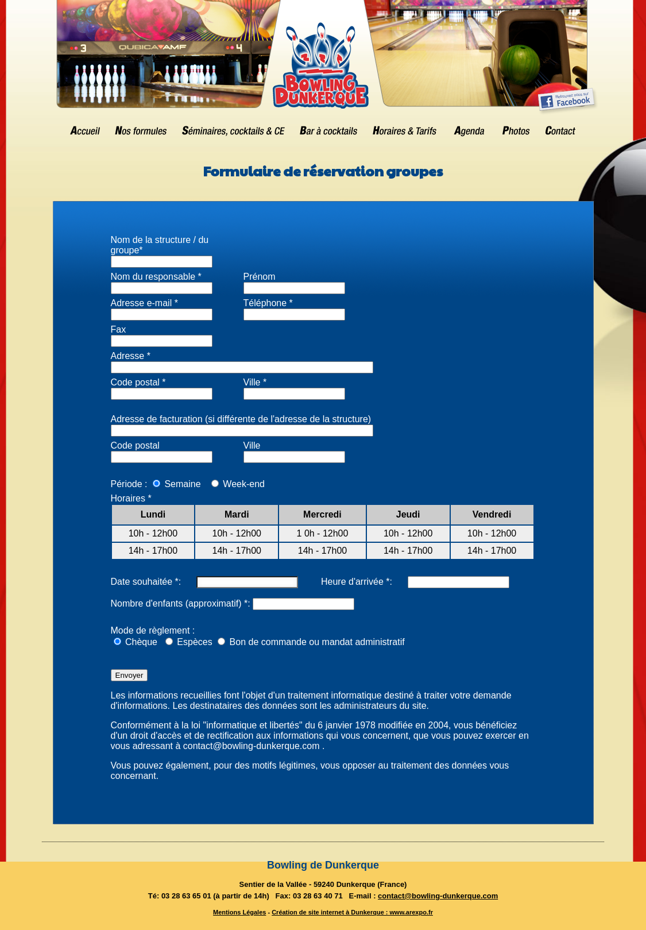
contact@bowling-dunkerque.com (438, 896)
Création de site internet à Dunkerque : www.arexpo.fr (352, 912)
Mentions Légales (239, 912)
